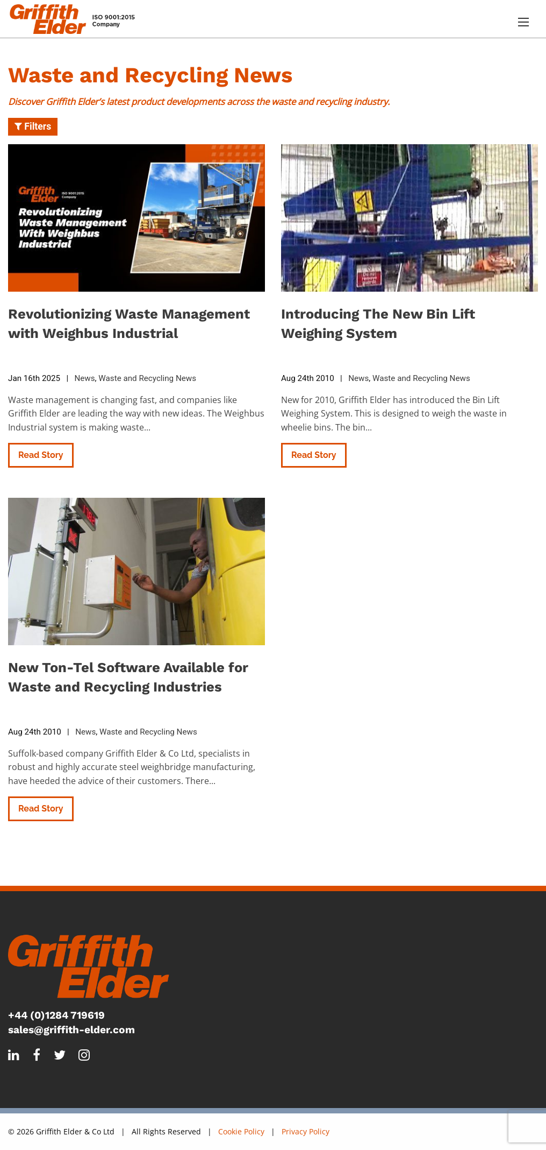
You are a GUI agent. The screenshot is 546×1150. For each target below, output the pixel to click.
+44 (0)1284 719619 (56, 1015)
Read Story (40, 455)
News (84, 378)
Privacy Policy (305, 1131)
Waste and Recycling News (147, 378)
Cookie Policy (241, 1131)
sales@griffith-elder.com (71, 1030)
